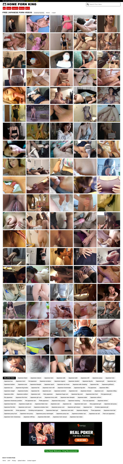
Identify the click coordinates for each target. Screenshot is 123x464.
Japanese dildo (104, 387)
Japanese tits (35, 391)
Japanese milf (85, 378)
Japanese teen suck (80, 404)
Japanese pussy (97, 378)
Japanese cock (35, 394)
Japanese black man (41, 404)
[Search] (103, 4)
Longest (54, 12)
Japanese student (73, 381)
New (4, 8)
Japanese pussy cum (58, 407)
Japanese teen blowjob (67, 397)
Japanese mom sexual (60, 417)
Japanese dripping (82, 410)
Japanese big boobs (22, 387)
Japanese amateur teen (41, 407)
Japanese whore (103, 400)
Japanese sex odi (94, 413)
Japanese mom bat (109, 410)
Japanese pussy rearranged (44, 413)
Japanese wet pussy (110, 404)
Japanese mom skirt (67, 410)
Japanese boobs (23, 391)
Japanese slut (73, 391)
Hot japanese (32, 381)
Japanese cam (55, 404)
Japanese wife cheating (80, 384)
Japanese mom (20, 381)
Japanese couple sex (25, 404)
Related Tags (9, 378)
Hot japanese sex (30, 400)
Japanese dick (8, 410)
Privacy (14, 460)
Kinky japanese (20, 410)
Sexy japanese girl (95, 404)
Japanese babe (82, 397)
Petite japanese (43, 400)
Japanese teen (48, 378)
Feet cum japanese (108, 413)
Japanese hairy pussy (58, 400)
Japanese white (9, 394)
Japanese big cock (77, 394)
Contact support (31, 460)
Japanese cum (99, 391)
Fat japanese (92, 387)
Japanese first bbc (9, 407)
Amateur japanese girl (101, 407)
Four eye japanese (88, 400)
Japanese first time (21, 397)
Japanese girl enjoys (74, 407)
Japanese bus (8, 381)
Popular (9, 8)
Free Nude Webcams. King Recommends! (61, 451)
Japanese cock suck (24, 407)
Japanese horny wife (51, 397)
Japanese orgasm (59, 381)
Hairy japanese (48, 394)
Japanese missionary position (13, 400)
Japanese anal (22, 384)
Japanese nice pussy (26, 413)
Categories (15, 8)
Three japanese (95, 410)
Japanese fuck (109, 378)
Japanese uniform (95, 397)
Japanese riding (111, 391)
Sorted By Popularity (39, 12)
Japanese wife (61, 378)
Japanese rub (67, 404)
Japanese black (22, 378)
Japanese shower (86, 391)
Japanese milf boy (29, 417)
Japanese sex (111, 381)
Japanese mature (35, 378)
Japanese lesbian (9, 384)
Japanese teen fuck (92, 394)
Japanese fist (35, 387)
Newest (48, 12)
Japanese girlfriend (108, 384)
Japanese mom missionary (12, 417)
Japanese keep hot (10, 404)
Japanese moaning (74, 400)
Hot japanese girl (106, 394)
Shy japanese (8, 397)
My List (27, 8)
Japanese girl (100, 381)
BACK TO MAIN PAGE (8, 457)
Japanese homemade (64, 387)
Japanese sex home (63, 384)
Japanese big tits (87, 381)
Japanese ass (8, 387)
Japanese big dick (79, 387)
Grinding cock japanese (36, 410)
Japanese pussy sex (62, 413)
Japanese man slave (76, 417)
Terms (4, 460)
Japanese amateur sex (79, 413)
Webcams (21, 8)
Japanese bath (73, 378)
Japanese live (87, 407)
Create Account (29, 1)
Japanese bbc (94, 384)
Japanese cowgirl (9, 391)
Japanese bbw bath (44, 417)
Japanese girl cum (35, 397)
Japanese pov (46, 391)
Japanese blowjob (35, 384)
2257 (9, 460)
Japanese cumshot (60, 391)
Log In (36, 1)
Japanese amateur (45, 381)
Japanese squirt (49, 384)
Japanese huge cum (62, 394)
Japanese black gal (52, 410)
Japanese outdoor (22, 394)
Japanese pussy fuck (10, 413)
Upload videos (21, 460)
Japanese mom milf (48, 387)
